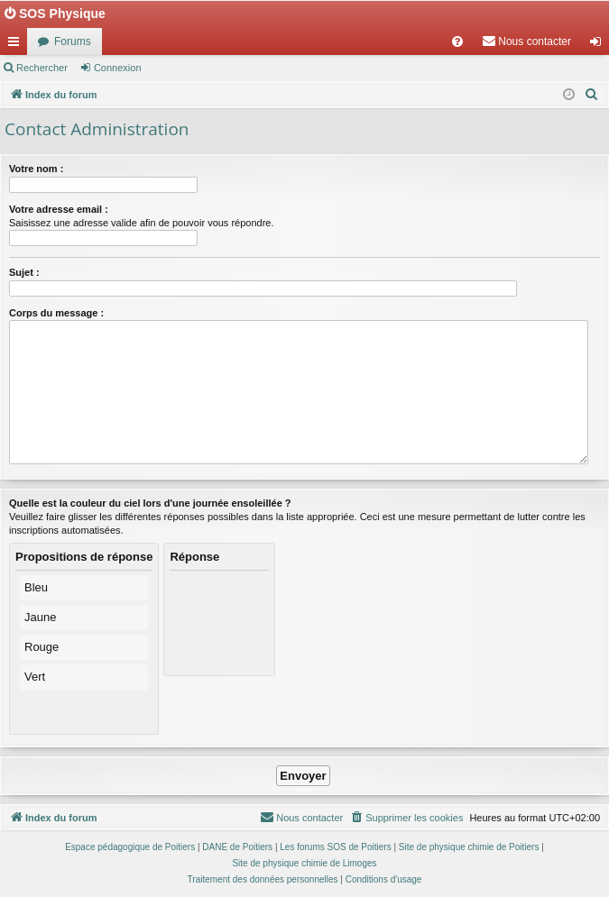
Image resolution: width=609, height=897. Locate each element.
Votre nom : (36, 168)
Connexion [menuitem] (599, 45)
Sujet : (24, 272)
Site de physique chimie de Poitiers (469, 847)
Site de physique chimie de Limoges (304, 863)
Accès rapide (17, 45)
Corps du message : (56, 312)
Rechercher (42, 67)
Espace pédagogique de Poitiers (130, 847)
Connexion (118, 67)
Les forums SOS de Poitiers (335, 847)
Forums (72, 41)
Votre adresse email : (58, 209)
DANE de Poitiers (237, 847)
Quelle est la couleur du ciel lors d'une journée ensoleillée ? (150, 503)
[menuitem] (457, 41)
